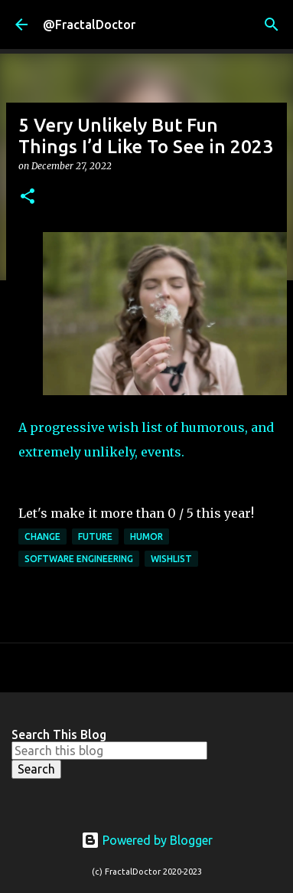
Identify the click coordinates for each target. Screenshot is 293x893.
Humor (146, 536)
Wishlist (171, 559)
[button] (27, 197)
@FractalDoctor (89, 24)
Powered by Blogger (147, 840)
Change (42, 536)
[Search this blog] (109, 750)
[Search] (271, 24)
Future (95, 536)
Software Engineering (78, 559)
